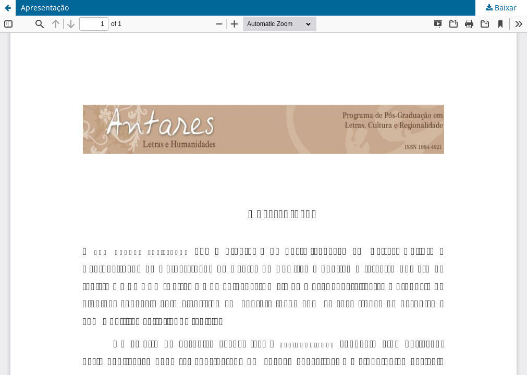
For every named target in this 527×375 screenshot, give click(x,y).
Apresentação (45, 7)
